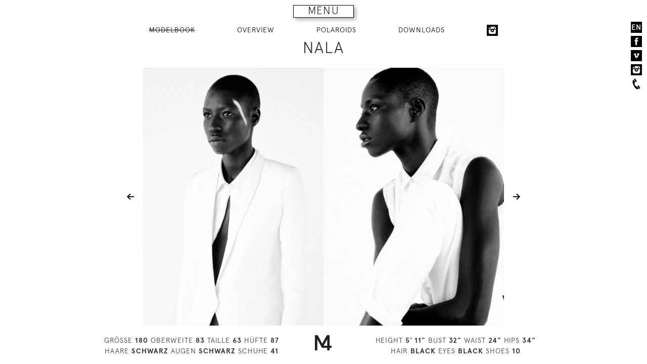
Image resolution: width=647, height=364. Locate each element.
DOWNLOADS (421, 29)
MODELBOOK (172, 29)
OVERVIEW (255, 29)
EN (636, 27)
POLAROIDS (336, 29)
